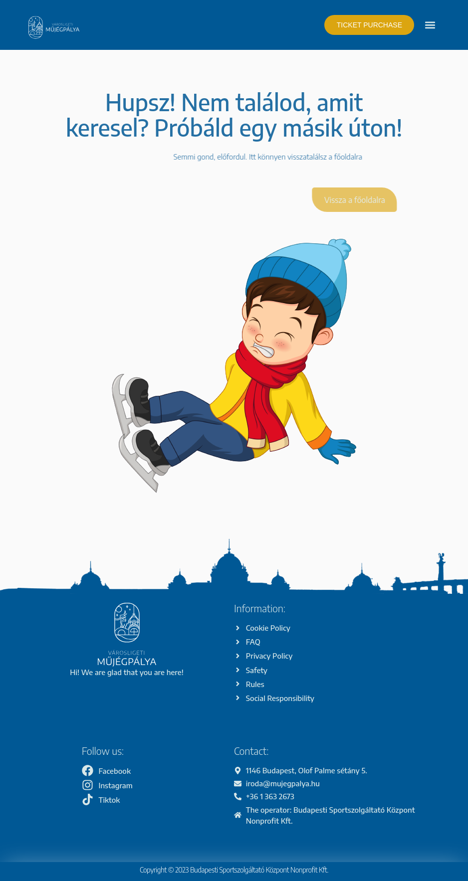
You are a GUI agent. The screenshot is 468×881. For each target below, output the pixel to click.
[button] (430, 24)
